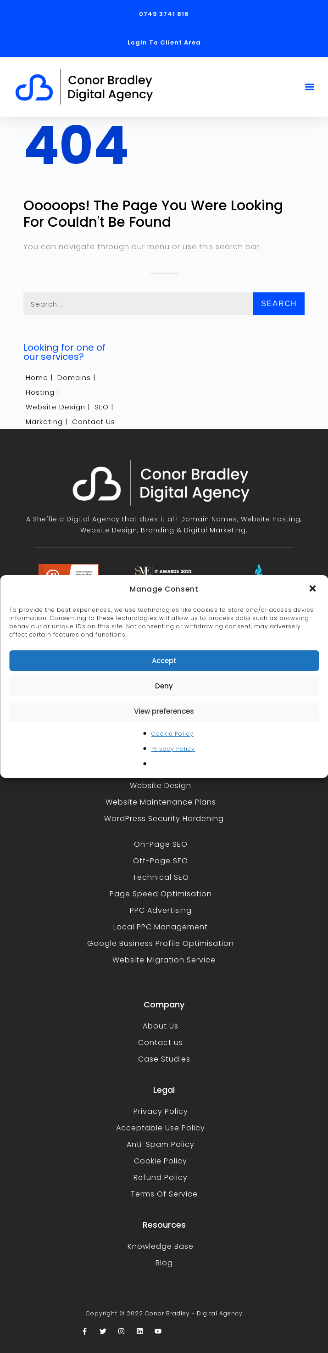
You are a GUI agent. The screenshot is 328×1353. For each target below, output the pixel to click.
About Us (160, 1026)
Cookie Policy (172, 734)
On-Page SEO (161, 844)
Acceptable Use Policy (160, 1128)
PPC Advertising (161, 910)
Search (279, 304)
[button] (313, 589)
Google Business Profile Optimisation (160, 943)
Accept (164, 660)
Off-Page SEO (160, 860)
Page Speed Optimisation (161, 894)
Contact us (160, 1042)
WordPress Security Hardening (164, 818)
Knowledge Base (161, 1246)
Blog (164, 1263)
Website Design (160, 785)
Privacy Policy (173, 749)
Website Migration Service (164, 960)
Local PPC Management (160, 927)
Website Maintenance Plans (161, 802)
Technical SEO (161, 877)
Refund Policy (160, 1177)
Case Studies (164, 1059)
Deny (164, 686)
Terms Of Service (164, 1194)
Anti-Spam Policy (161, 1144)
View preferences (164, 711)
